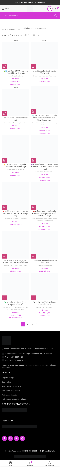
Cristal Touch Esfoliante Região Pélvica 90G (44, 72)
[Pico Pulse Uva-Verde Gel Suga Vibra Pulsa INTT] (44, 286)
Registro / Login (8, 378)
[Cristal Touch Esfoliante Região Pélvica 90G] (44, 54)
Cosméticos (12, 76)
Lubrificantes (44, 125)
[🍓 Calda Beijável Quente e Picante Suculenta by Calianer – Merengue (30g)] (15, 196)
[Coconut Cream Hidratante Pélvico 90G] (15, 101)
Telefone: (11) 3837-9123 (14, 357)
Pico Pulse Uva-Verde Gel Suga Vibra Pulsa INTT (44, 303)
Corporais (45, 76)
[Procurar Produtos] (30, 15)
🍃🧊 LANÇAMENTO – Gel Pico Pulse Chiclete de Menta (15, 72)
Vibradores (6, 307)
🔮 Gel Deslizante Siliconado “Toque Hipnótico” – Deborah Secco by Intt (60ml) (44, 167)
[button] (4, 66)
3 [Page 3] (32, 324)
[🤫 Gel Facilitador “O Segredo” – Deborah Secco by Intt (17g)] (15, 149)
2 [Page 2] (27, 324)
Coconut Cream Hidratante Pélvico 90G (16, 119)
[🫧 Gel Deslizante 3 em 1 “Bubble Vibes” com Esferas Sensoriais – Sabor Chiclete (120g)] (44, 100)
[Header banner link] (30, 2)
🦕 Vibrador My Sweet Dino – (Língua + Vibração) (15, 303)
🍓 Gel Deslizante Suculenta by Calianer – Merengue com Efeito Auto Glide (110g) (44, 213)
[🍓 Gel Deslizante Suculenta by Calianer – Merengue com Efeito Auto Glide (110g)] (44, 196)
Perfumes (23, 265)
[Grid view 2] (25, 35)
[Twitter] (16, 438)
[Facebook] (4, 438)
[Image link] (6, 341)
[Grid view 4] (33, 35)
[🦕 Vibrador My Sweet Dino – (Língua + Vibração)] (15, 286)
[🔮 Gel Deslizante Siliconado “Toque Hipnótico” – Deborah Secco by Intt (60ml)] (44, 149)
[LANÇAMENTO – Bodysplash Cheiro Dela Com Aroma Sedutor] (15, 245)
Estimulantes (52, 218)
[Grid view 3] (29, 35)
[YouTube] (22, 438)
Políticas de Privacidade (11, 386)
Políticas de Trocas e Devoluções (14, 399)
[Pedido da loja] (38, 35)
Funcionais (52, 123)
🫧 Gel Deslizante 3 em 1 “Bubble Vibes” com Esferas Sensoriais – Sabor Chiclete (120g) (44, 118)
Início (4, 29)
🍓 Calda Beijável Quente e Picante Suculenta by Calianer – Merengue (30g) (16, 213)
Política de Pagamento (11, 391)
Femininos (52, 76)
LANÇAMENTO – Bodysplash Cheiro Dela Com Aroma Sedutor (15, 261)
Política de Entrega (9, 395)
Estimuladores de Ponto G (15, 309)
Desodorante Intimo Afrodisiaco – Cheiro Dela (44, 261)
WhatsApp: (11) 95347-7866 (15, 360)
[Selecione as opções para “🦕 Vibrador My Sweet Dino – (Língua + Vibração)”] (4, 297)
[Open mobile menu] (6, 8)
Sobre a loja (6, 382)
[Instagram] (10, 438)
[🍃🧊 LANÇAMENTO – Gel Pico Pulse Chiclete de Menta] (15, 54)
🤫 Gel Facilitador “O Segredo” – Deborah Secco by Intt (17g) (15, 166)
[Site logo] (30, 8)
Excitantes (20, 76)
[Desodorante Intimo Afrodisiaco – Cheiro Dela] (44, 245)
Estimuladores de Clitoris (19, 307)
